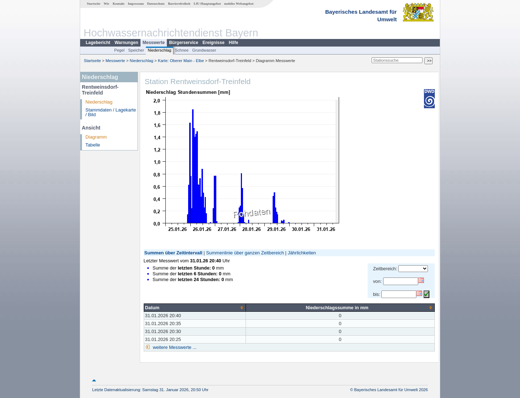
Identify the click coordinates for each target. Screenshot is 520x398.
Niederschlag (159, 50)
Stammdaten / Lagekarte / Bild (111, 112)
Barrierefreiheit (179, 3)
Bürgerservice (183, 42)
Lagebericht (98, 42)
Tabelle (93, 145)
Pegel (119, 50)
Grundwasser (204, 50)
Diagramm (96, 137)
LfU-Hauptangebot (207, 3)
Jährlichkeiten (302, 252)
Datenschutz (156, 3)
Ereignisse (214, 42)
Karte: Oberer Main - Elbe (181, 60)
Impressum (136, 3)
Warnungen (126, 42)
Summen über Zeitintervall (173, 252)
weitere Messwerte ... (174, 347)
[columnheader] (195, 307)
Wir (106, 3)
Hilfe (233, 42)
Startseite (93, 3)
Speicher (136, 50)
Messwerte (154, 42)
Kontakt (119, 3)
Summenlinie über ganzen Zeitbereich (245, 252)
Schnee (181, 50)
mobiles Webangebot (239, 3)
